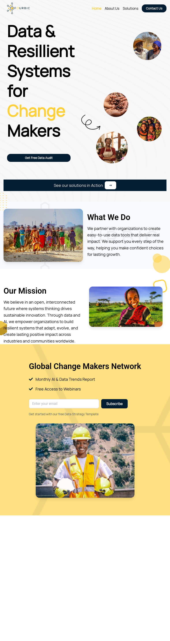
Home (96, 8)
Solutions (130, 8)
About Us (112, 8)
